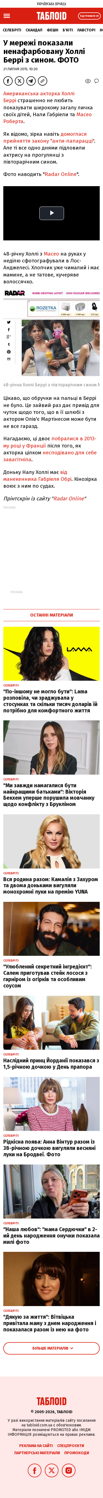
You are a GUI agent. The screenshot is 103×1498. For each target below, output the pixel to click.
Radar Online (61, 174)
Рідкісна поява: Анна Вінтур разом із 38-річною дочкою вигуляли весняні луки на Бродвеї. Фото (49, 1148)
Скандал (34, 30)
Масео (51, 254)
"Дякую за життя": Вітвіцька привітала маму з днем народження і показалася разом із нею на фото (49, 1323)
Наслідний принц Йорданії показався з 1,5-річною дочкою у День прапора (51, 1063)
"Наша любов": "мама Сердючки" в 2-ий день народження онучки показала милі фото (51, 1235)
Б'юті (68, 30)
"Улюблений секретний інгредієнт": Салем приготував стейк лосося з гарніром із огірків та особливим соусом (47, 976)
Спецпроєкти (70, 1445)
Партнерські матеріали (37, 1453)
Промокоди (76, 1453)
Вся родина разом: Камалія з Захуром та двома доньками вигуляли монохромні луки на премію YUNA (50, 885)
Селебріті (12, 30)
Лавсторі (86, 30)
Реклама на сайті (36, 1445)
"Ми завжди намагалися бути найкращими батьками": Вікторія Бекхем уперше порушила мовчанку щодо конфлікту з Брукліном (48, 794)
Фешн (52, 30)
